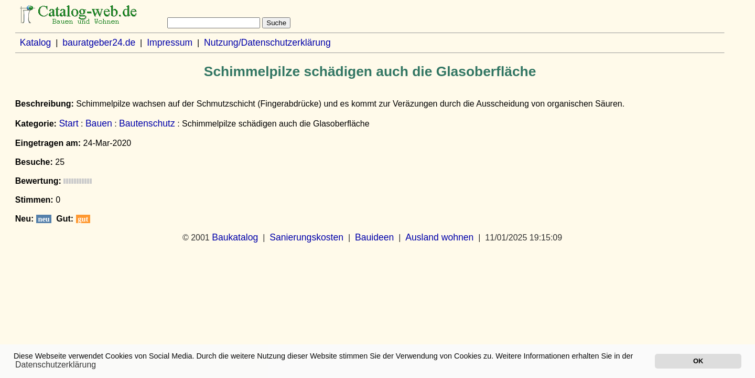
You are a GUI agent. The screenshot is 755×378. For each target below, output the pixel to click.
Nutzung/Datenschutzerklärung (267, 42)
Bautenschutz (147, 123)
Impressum (169, 42)
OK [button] (698, 361)
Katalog (35, 42)
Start (68, 123)
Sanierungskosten (306, 237)
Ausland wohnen (439, 237)
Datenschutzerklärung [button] (55, 364)
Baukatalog (235, 237)
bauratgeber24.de (98, 42)
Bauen (98, 123)
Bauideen (374, 237)
